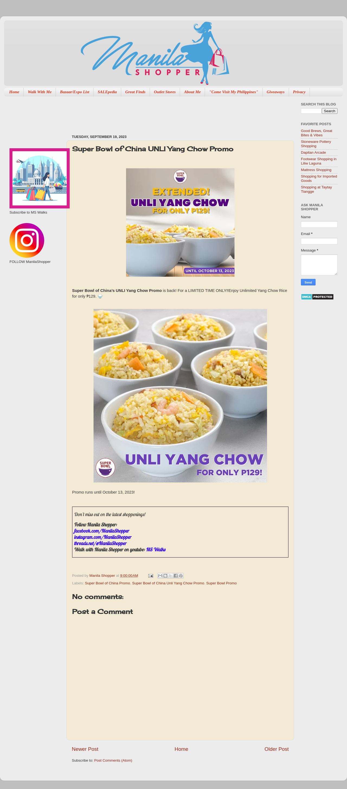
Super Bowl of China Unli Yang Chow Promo (168, 583)
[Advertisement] (170, 113)
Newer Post (85, 749)
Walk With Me (40, 92)
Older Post (277, 749)
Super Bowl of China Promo (107, 583)
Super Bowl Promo (221, 583)
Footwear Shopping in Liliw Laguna (318, 161)
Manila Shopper (102, 576)
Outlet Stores (165, 92)
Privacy (299, 92)
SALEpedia (107, 92)
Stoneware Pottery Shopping (316, 144)
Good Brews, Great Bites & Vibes (316, 133)
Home (14, 92)
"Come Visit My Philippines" (233, 92)
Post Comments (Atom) (113, 760)
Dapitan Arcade (313, 152)
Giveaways (276, 92)
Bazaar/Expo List (74, 92)
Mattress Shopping (316, 170)
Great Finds (135, 92)
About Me (192, 92)
